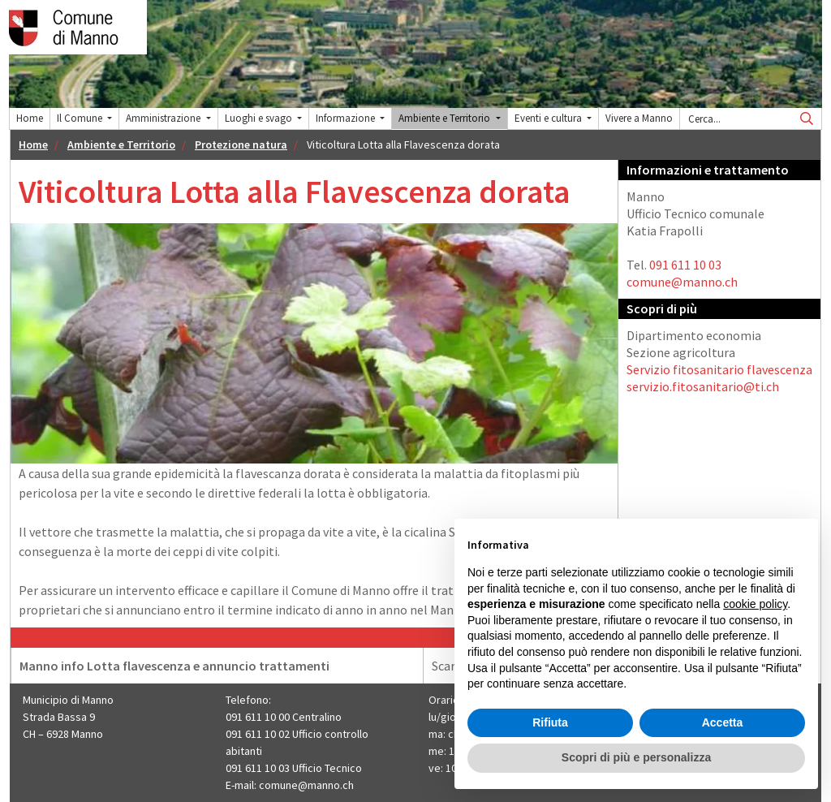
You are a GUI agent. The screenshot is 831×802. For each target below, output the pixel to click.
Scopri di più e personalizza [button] (636, 757)
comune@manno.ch (682, 282)
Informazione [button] (346, 118)
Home (29, 118)
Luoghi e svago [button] (260, 118)
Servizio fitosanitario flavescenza (719, 369)
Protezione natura (241, 144)
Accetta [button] (722, 722)
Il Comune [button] (81, 118)
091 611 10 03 (685, 265)
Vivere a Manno (639, 118)
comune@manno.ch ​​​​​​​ (307, 785)
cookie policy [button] (755, 603)
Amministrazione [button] (164, 118)
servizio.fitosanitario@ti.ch (702, 386)
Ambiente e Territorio (121, 144)
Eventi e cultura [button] (549, 118)
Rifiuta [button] (550, 722)
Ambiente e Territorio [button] (445, 118)
